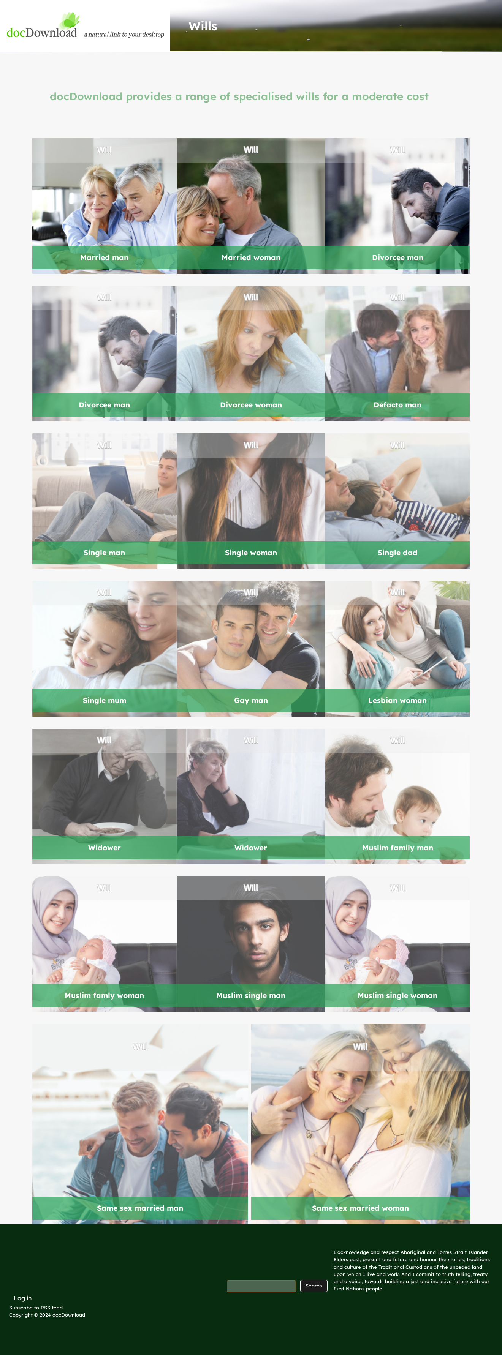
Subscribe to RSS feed (36, 1307)
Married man (104, 257)
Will (104, 150)
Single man (104, 552)
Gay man (251, 700)
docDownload (68, 1315)
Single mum (104, 700)
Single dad (398, 552)
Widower (104, 847)
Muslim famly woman (104, 995)
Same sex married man (140, 1208)
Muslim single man (250, 995)
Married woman (251, 257)
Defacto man (397, 404)
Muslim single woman (397, 995)
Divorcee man (397, 257)
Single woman (251, 552)
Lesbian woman (397, 700)
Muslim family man (397, 847)
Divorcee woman (251, 404)
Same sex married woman (360, 1208)
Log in (23, 1298)
